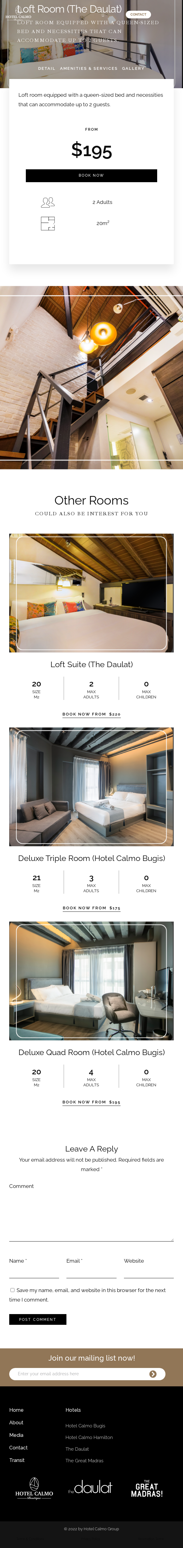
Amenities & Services (89, 68)
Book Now (91, 175)
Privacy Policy (90, 1539)
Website (134, 1261)
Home (16, 1410)
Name (16, 1261)
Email (73, 1261)
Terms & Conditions (30, 1539)
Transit (17, 1460)
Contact (18, 1448)
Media (16, 1435)
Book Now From (91, 714)
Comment (21, 1186)
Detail (47, 68)
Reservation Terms (151, 1539)
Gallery (133, 68)
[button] (103, 14)
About (16, 1423)
